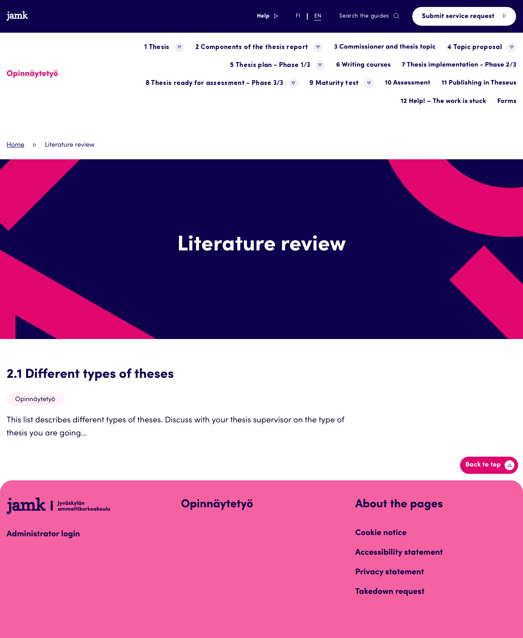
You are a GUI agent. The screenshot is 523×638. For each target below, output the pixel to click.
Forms (506, 101)
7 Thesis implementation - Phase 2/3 (459, 65)
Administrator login (43, 535)
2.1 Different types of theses (90, 374)
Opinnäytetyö (35, 400)
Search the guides (370, 16)
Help (267, 16)
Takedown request (390, 592)
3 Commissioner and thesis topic (385, 47)
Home (16, 145)
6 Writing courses (363, 65)
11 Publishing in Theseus (478, 83)
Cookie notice (381, 533)
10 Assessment (407, 83)
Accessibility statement (399, 553)
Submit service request (464, 16)
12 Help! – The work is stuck (443, 101)
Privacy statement (389, 573)
